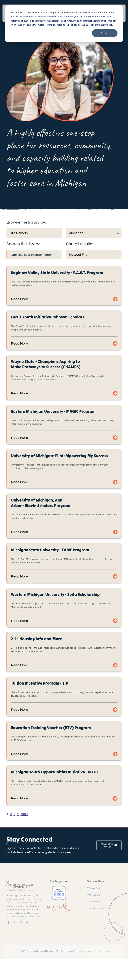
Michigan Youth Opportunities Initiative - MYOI (54, 772)
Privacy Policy (93, 951)
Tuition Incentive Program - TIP (39, 683)
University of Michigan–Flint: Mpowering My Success (59, 455)
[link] (7, 922)
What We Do (93, 895)
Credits (105, 951)
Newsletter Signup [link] (109, 845)
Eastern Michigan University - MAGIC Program (53, 411)
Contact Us (80, 951)
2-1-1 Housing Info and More (36, 638)
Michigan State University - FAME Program (50, 550)
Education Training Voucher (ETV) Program (51, 727)
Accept (104, 33)
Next (24, 814)
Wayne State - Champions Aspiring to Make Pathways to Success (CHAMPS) (45, 364)
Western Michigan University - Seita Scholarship (55, 594)
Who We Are (93, 888)
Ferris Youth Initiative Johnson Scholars (47, 317)
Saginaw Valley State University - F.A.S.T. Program (57, 272)
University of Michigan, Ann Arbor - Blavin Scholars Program (40, 502)
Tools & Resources (96, 908)
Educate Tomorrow (29, 916)
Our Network (93, 902)
